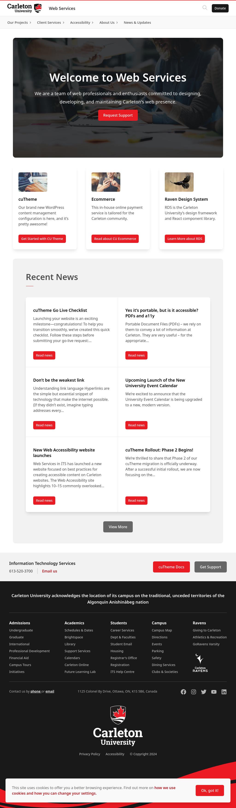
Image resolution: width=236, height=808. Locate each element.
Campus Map (162, 630)
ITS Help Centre (123, 671)
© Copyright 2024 (143, 754)
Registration (120, 665)
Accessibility (115, 754)
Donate (220, 8)
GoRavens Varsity (206, 644)
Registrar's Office (124, 658)
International (19, 644)
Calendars (72, 658)
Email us (49, 571)
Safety (157, 658)
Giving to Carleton (207, 630)
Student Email (121, 644)
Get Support (210, 566)
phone (35, 691)
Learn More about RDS (185, 238)
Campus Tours (20, 665)
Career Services (122, 630)
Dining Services (163, 665)
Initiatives (16, 671)
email (49, 691)
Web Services (62, 8)
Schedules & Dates (79, 630)
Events (157, 644)
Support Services (77, 651)
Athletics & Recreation (210, 637)
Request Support (118, 115)
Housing (117, 651)
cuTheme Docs (171, 566)
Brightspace (74, 637)
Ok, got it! (209, 790)
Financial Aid (19, 658)
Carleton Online (77, 665)
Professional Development (29, 651)
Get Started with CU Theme (42, 238)
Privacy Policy (89, 754)
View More (118, 526)
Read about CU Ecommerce (115, 238)
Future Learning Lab (80, 671)
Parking (158, 651)
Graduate (16, 637)
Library (70, 644)
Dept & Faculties (123, 637)
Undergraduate (21, 630)
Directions (160, 637)
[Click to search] (205, 8)
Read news (45, 356)
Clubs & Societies (165, 671)
